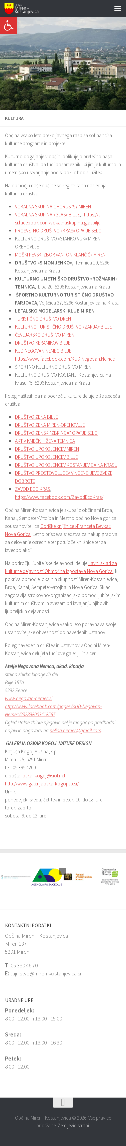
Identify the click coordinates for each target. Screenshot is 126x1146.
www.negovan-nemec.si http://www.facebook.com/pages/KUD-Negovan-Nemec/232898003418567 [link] (53, 706)
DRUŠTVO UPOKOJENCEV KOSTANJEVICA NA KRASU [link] (66, 465)
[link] (8, 25)
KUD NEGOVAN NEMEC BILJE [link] (43, 351)
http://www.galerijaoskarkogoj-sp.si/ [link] (42, 783)
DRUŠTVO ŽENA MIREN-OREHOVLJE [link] (50, 425)
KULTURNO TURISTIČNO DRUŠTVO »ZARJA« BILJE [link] (63, 327)
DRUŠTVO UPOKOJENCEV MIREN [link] (47, 449)
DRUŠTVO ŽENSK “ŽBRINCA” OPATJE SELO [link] (56, 433)
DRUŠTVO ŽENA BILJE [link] (36, 417)
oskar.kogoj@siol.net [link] (43, 775)
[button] (5, 63)
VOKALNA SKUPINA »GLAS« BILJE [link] (47, 214)
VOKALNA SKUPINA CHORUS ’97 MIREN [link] (53, 206)
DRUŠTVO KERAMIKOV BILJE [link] (42, 343)
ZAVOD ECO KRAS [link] (32, 489)
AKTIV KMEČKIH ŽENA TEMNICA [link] (45, 441)
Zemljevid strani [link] (73, 1125)
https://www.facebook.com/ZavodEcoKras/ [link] (59, 497)
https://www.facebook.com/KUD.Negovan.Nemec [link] (65, 359)
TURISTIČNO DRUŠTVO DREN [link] (43, 319)
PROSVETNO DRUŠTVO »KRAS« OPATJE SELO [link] (58, 230)
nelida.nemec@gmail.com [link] (75, 730)
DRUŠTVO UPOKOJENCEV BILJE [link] (46, 457)
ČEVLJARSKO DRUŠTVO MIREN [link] (44, 335)
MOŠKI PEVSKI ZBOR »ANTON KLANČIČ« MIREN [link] (60, 254)
